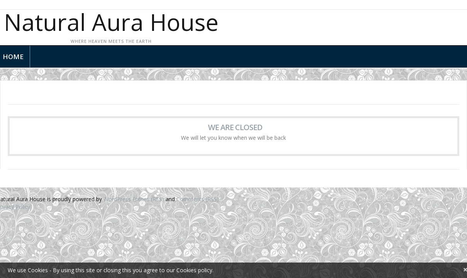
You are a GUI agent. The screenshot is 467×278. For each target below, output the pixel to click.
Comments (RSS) (197, 199)
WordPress (117, 199)
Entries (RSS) (148, 199)
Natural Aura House (111, 22)
